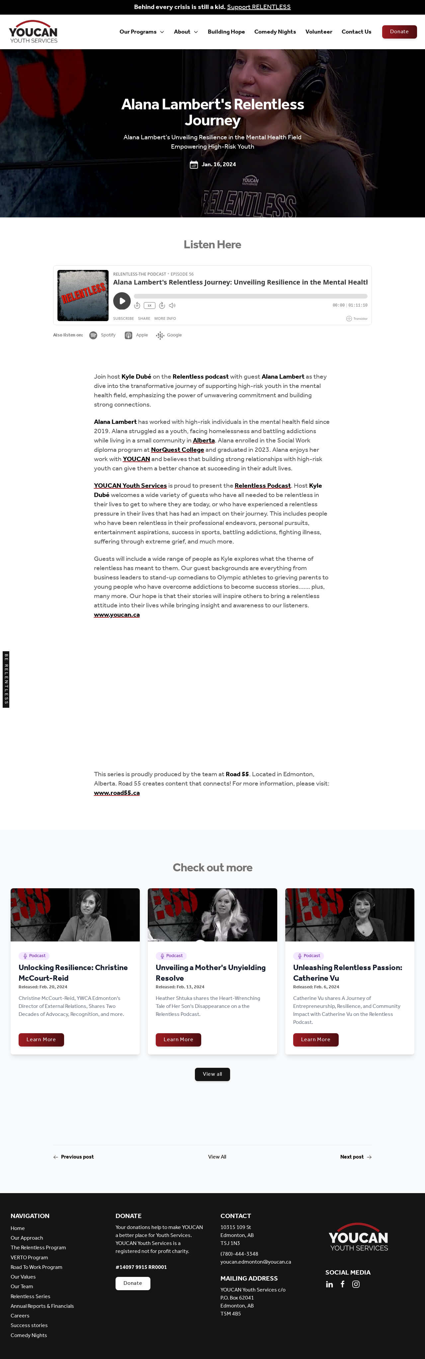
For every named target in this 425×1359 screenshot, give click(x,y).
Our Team (22, 1287)
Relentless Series (30, 1297)
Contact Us (357, 32)
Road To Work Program (36, 1267)
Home (18, 1228)
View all (212, 1074)
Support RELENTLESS (259, 7)
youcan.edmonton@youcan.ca (255, 1262)
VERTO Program (29, 1258)
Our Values (23, 1277)
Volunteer (318, 32)
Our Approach (27, 1238)
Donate (399, 32)
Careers (20, 1316)
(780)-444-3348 (239, 1254)
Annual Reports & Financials (42, 1306)
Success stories (29, 1325)
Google (169, 335)
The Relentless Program (38, 1248)
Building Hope (226, 32)
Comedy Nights (275, 32)
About (186, 32)
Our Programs (142, 32)
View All (217, 1157)
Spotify (102, 335)
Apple (136, 335)
